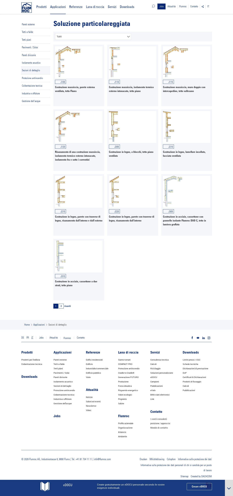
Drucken (143, 459)
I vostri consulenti (158, 418)
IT (208, 6)
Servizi (112, 7)
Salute (121, 403)
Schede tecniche (190, 364)
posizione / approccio (160, 423)
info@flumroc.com (102, 459)
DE (22, 337)
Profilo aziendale (125, 423)
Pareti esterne (28, 24)
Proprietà (122, 399)
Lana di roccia (95, 7)
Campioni (154, 381)
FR (28, 337)
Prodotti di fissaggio (192, 381)
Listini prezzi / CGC (191, 359)
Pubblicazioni (156, 385)
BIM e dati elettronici (160, 394)
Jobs (161, 6)
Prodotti (41, 7)
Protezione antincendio (32, 78)
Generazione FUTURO (128, 377)
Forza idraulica (125, 385)
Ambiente (122, 436)
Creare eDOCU (199, 486)
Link (152, 399)
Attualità (171, 6)
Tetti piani (26, 40)
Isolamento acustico (31, 63)
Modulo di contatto (159, 427)
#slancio (122, 432)
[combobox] (93, 36)
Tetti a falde (27, 32)
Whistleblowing (157, 459)
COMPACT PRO (125, 364)
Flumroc (183, 6)
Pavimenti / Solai (30, 47)
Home (27, 324)
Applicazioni (58, 7)
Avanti (67, 306)
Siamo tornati (124, 359)
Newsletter (91, 405)
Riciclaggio (155, 368)
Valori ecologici (125, 394)
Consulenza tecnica (159, 359)
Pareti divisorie (29, 55)
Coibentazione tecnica (32, 86)
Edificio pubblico (93, 372)
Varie (88, 377)
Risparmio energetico (128, 390)
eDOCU (153, 377)
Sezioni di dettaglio (31, 70)
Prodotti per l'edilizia (30, 359)
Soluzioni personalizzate (161, 372)
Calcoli (153, 364)
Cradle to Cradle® (126, 372)
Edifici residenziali (94, 359)
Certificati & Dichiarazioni (194, 377)
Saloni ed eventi (93, 401)
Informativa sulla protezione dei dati (195, 459)
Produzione (123, 381)
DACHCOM (206, 476)
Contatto (194, 6)
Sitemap (184, 476)
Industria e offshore (31, 93)
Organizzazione (125, 427)
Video (88, 410)
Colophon (171, 459)
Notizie (89, 397)
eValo (152, 390)
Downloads (127, 7)
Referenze (76, 7)
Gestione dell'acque (31, 101)
